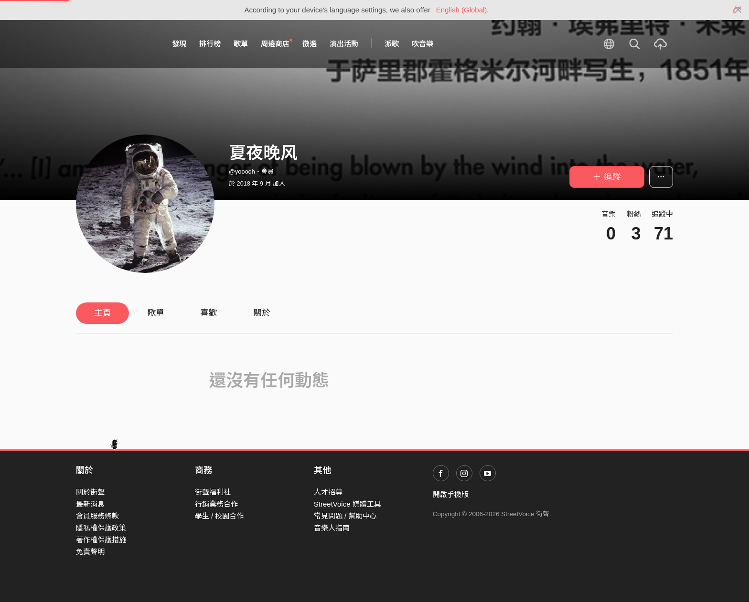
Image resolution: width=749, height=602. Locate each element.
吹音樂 (422, 44)
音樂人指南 (332, 528)
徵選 (309, 44)
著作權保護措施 (101, 540)
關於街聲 (90, 492)
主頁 (102, 313)
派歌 (392, 44)
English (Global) (461, 10)
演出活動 (344, 44)
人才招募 (328, 492)
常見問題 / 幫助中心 (345, 516)
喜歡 (208, 313)
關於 (261, 313)
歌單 (241, 44)
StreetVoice (115, 44)
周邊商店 (276, 43)
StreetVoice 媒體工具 (347, 504)
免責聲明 (90, 552)
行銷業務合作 (216, 504)
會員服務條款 (97, 516)
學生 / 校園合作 (219, 516)
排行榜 (210, 44)
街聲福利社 (213, 492)
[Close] (738, 10)
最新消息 (90, 504)
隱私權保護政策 (101, 528)
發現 (179, 44)
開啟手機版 (451, 494)
